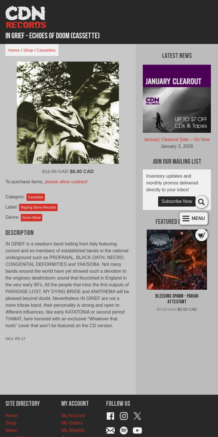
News (11, 430)
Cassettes (46, 50)
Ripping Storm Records (38, 207)
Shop (28, 50)
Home (14, 50)
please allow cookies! (66, 181)
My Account (73, 415)
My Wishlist (72, 430)
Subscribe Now (177, 201)
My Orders (72, 423)
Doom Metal (31, 218)
